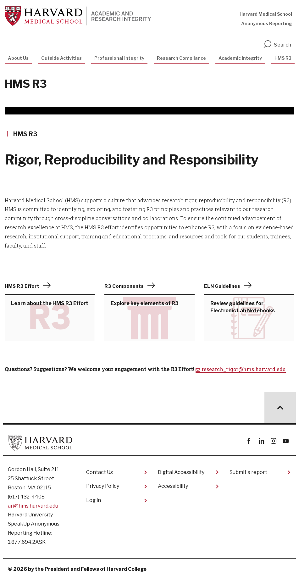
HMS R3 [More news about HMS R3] (25, 134)
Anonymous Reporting (266, 23)
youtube (285, 441)
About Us (18, 58)
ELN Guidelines (222, 286)
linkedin (261, 441)
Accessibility (173, 486)
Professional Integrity (119, 58)
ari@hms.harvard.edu (33, 506)
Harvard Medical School (266, 14)
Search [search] (277, 45)
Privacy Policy (102, 486)
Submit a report (248, 472)
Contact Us (99, 472)
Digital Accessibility (181, 472)
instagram (273, 441)
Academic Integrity (240, 58)
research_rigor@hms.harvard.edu (244, 369)
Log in (93, 500)
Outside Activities (61, 58)
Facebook (248, 441)
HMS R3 (282, 58)
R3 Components (124, 286)
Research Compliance (181, 58)
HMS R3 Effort (22, 286)
